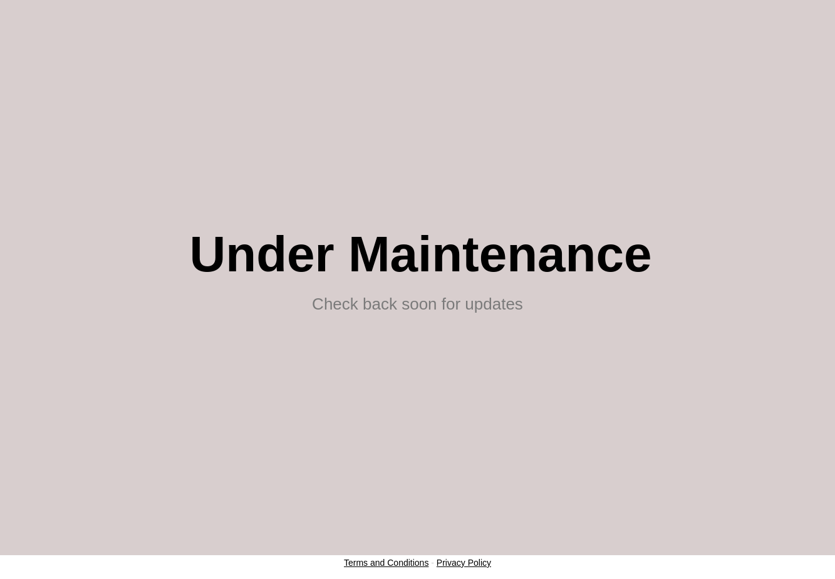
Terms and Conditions (386, 563)
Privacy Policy (464, 563)
